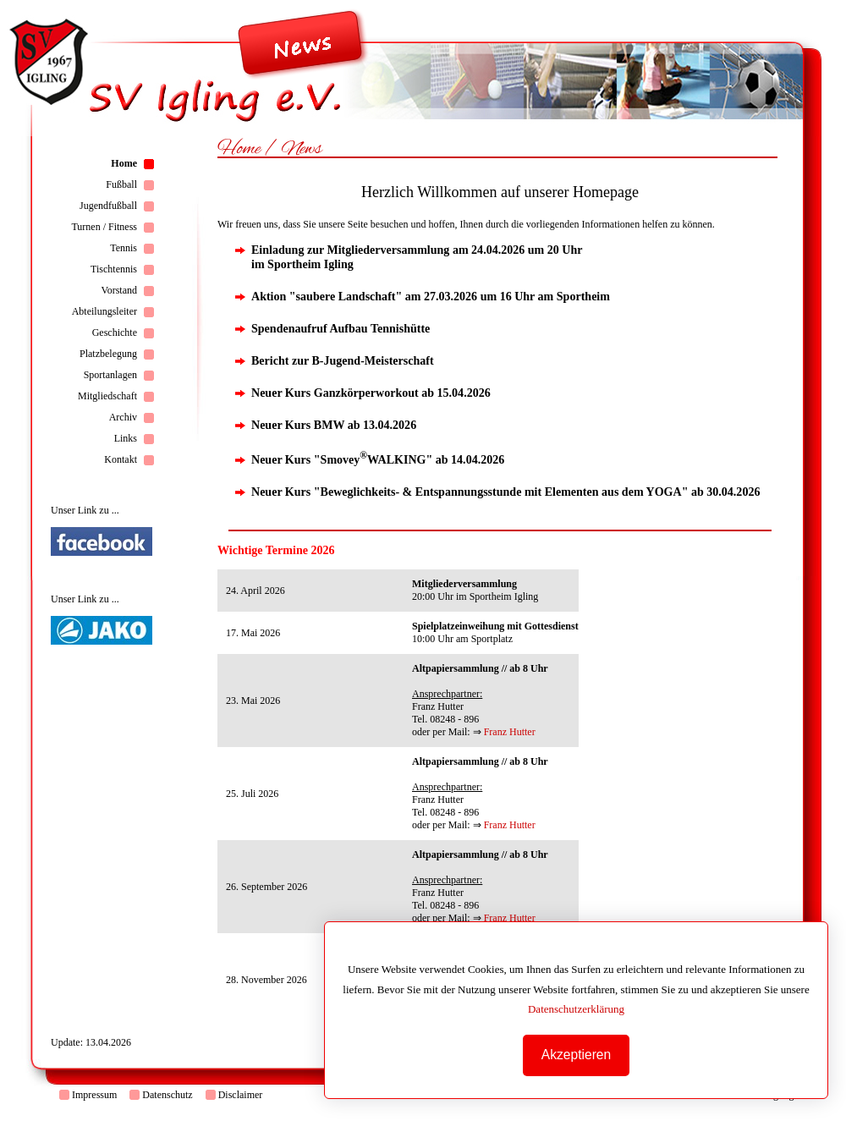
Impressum (94, 1095)
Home (124, 163)
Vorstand (119, 290)
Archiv (123, 417)
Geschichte (114, 332)
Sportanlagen (110, 375)
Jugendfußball (108, 206)
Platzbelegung (108, 354)
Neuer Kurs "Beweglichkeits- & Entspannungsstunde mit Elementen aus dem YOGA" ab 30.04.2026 (505, 491)
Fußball (121, 184)
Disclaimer (240, 1095)
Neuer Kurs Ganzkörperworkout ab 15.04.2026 (371, 392)
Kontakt (120, 459)
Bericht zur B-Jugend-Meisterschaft (342, 360)
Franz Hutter (510, 732)
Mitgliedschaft (107, 396)
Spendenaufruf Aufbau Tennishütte (340, 328)
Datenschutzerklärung (583, 1009)
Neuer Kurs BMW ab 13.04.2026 (333, 424)
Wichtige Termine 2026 (276, 550)
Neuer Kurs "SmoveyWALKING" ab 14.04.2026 (377, 459)
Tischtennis (114, 269)
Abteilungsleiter (104, 311)
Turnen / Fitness (104, 227)
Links (125, 438)
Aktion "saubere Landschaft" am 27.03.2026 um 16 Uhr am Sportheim (430, 296)
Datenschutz (167, 1095)
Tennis (123, 248)
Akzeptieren (583, 1054)
